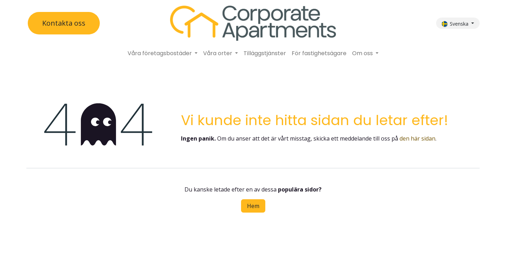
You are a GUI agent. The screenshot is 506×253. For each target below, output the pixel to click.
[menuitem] (162, 53)
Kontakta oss (63, 23)
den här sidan (417, 138)
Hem (253, 206)
